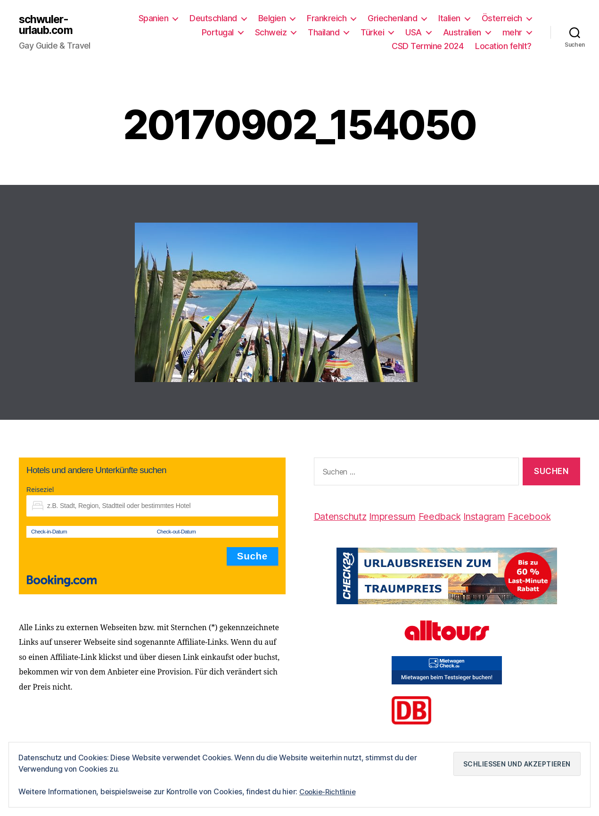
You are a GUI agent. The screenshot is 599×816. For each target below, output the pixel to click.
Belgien (272, 18)
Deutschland (213, 18)
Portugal (218, 32)
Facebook (547, 516)
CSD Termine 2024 (427, 46)
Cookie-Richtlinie (329, 792)
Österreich (502, 18)
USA (413, 32)
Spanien (154, 18)
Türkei (372, 32)
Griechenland (392, 18)
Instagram (499, 516)
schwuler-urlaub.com (47, 25)
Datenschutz (343, 516)
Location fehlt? (503, 46)
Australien (462, 32)
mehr (512, 32)
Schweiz (271, 32)
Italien (449, 18)
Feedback (451, 516)
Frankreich (326, 18)
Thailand (323, 32)
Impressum (400, 516)
